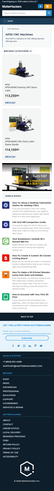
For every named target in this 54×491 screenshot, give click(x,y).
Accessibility (10, 456)
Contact (8, 424)
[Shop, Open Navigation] (8, 21)
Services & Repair (13, 407)
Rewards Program (14, 436)
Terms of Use (10, 452)
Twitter (18, 345)
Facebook (13, 345)
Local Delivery (12, 432)
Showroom (10, 387)
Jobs (5, 440)
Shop (6, 379)
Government (10, 403)
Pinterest (35, 345)
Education (9, 395)
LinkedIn (29, 345)
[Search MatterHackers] (49, 13)
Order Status (11, 428)
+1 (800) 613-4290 (12, 361)
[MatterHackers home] (12, 7)
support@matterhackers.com (22, 366)
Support (8, 399)
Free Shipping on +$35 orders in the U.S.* (19, 1)
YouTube (41, 345)
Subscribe (27, 338)
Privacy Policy (11, 448)
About (6, 420)
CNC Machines (13, 29)
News (6, 383)
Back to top (27, 317)
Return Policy (11, 444)
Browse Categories (18, 51)
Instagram (24, 345)
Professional (11, 391)
